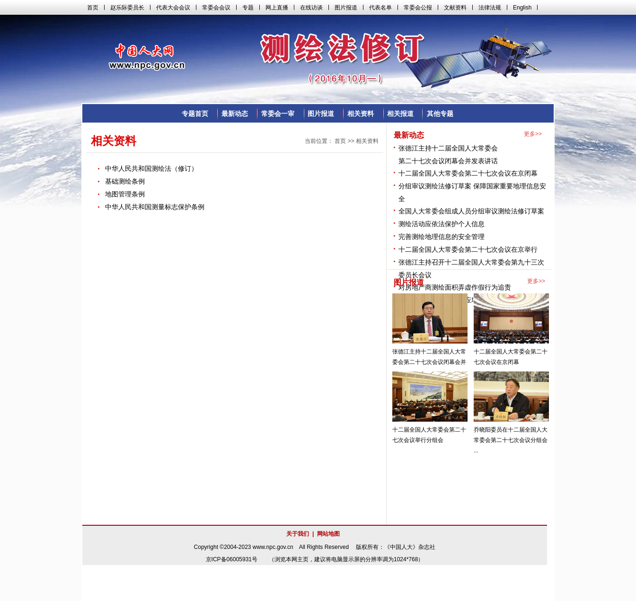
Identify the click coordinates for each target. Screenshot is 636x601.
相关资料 (360, 113)
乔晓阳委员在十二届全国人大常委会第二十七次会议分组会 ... (511, 440)
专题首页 (195, 113)
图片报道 (321, 113)
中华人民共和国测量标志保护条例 (154, 207)
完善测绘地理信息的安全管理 (441, 236)
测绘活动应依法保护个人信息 (441, 224)
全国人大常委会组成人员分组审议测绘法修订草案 (471, 211)
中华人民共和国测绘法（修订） (151, 168)
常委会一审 (277, 113)
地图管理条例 (125, 194)
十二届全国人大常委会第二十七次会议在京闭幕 (468, 173)
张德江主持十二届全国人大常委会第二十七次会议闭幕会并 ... (429, 362)
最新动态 (234, 113)
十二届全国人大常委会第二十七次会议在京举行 (468, 249)
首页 (340, 141)
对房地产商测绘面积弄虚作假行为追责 (454, 287)
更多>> (533, 134)
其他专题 (440, 113)
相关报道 (400, 113)
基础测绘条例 (125, 181)
